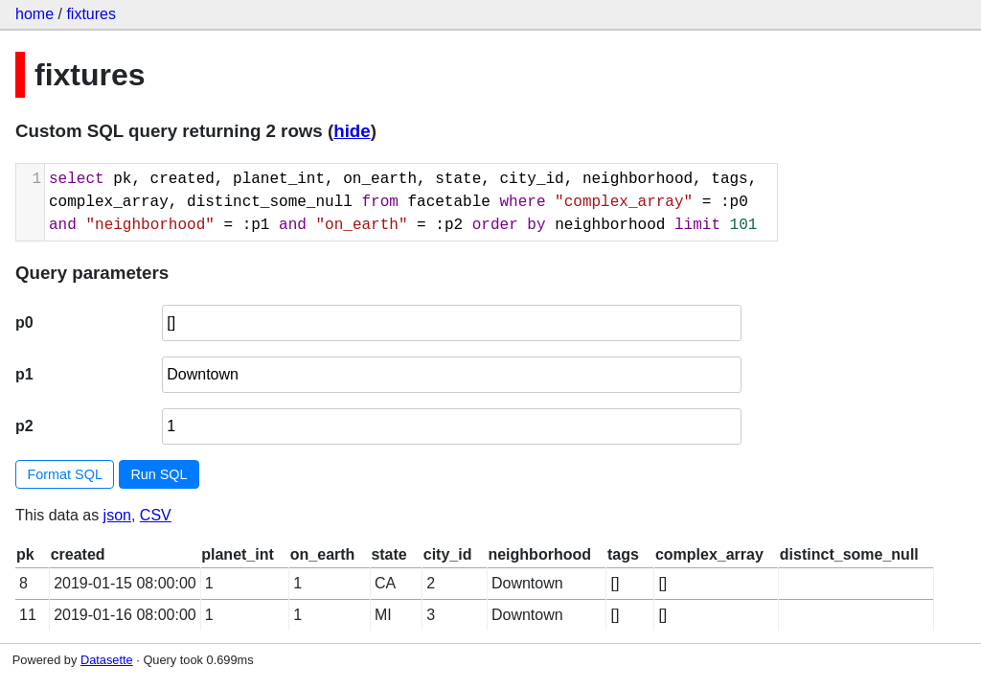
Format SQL (65, 474)
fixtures (91, 14)
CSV (155, 515)
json (117, 515)
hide (351, 131)
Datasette (106, 660)
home (34, 14)
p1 (24, 374)
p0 (24, 322)
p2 (24, 426)
